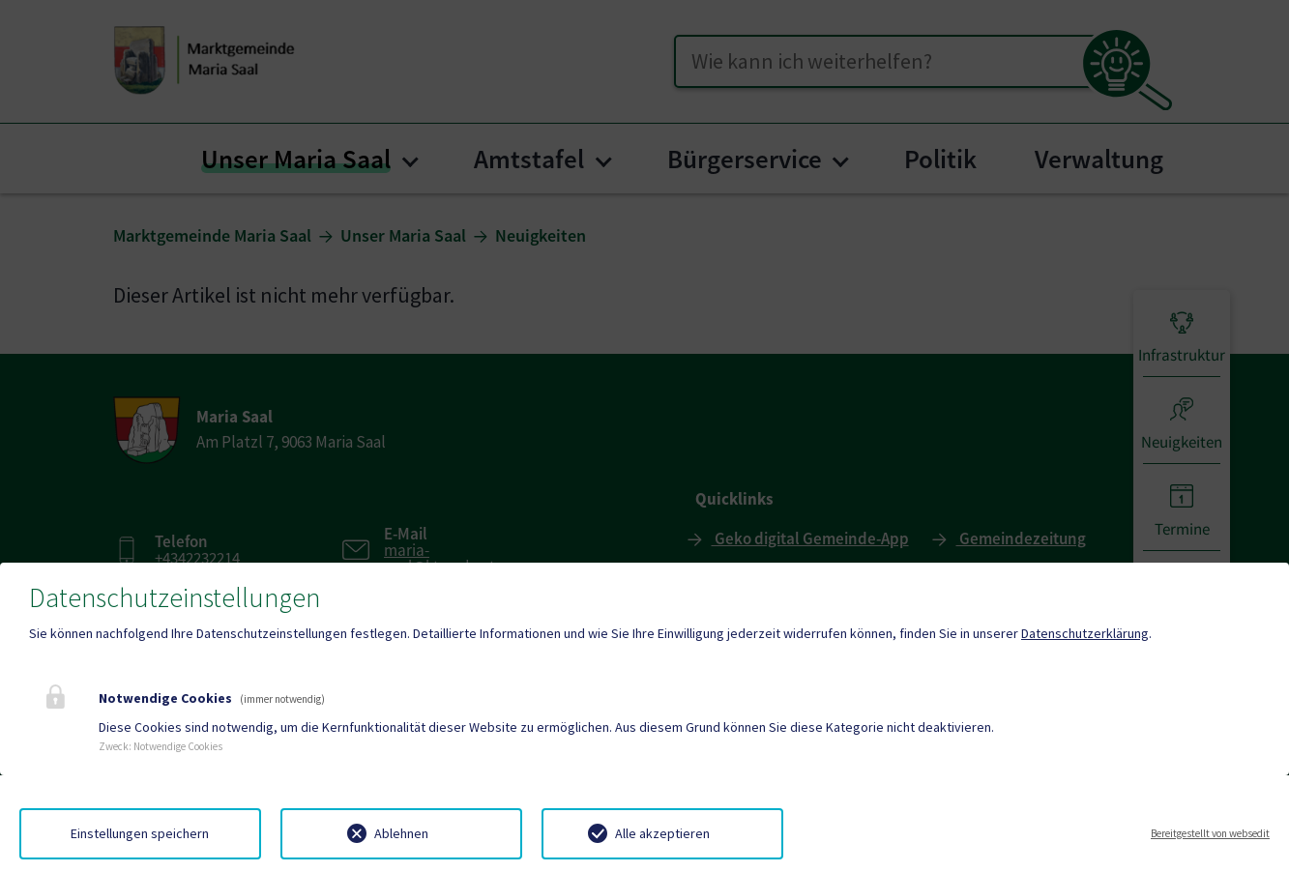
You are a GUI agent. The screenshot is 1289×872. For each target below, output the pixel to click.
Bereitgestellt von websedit (1210, 833)
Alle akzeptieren (662, 833)
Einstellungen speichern (140, 833)
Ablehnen (401, 833)
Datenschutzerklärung (1085, 633)
